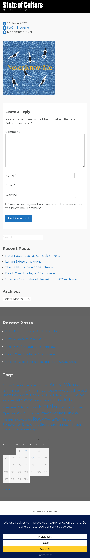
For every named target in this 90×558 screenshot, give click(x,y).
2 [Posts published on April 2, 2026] (26, 451)
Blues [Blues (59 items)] (24, 390)
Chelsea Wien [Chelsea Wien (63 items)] (56, 391)
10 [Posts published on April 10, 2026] (32, 458)
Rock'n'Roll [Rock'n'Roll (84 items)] (53, 419)
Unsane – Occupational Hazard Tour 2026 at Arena (41, 279)
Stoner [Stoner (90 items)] (45, 424)
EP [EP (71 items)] (32, 395)
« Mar (6, 489)
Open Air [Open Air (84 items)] (9, 413)
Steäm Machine (18, 27)
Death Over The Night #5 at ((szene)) (31, 273)
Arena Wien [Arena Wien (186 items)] (63, 384)
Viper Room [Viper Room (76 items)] (20, 429)
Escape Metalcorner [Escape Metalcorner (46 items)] (43, 395)
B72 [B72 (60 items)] (79, 385)
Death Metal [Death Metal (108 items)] (76, 390)
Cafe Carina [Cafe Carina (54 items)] (40, 391)
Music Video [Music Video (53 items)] (78, 407)
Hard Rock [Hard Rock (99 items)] (23, 400)
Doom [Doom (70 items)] (7, 395)
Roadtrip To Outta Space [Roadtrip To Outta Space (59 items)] (17, 419)
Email (10, 185)
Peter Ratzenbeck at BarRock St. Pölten (34, 255)
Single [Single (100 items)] (27, 425)
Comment (13, 132)
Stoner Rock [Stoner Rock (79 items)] (60, 424)
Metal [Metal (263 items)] (46, 406)
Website (11, 195)
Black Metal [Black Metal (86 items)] (12, 391)
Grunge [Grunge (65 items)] (80, 395)
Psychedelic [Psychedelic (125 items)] (51, 413)
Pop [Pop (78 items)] (20, 413)
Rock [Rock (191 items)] (38, 419)
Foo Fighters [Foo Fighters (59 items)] (66, 395)
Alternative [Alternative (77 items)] (21, 385)
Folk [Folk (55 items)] (55, 395)
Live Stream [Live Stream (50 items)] (32, 407)
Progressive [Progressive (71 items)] (32, 413)
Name (10, 175)
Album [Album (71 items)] (7, 385)
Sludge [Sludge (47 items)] (36, 425)
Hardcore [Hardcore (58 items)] (8, 400)
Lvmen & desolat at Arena (23, 261)
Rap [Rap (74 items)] (77, 413)
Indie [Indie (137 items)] (69, 399)
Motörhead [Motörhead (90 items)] (62, 407)
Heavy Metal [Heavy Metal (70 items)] (41, 400)
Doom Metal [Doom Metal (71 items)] (20, 395)
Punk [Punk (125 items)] (69, 413)
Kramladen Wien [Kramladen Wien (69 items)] (14, 407)
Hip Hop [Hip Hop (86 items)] (56, 400)
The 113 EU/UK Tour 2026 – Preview (30, 267)
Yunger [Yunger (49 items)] (33, 429)
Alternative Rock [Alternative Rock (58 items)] (39, 385)
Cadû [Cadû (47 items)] (31, 391)
